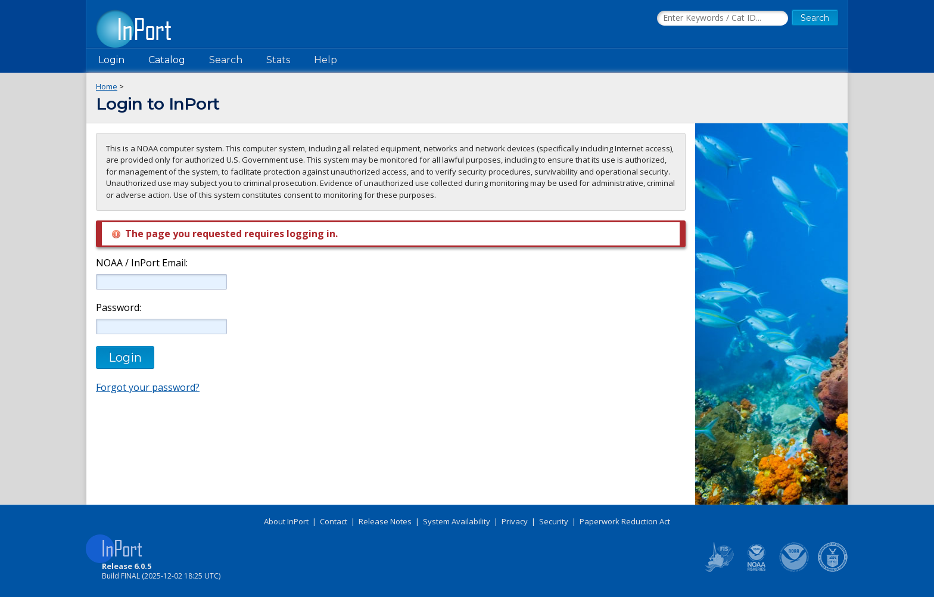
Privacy (515, 521)
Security (553, 521)
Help (325, 60)
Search (225, 60)
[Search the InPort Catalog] (722, 18)
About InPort (286, 521)
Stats (278, 60)
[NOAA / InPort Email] (161, 282)
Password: (118, 307)
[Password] (161, 326)
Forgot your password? (148, 387)
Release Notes (385, 521)
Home (106, 86)
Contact (333, 521)
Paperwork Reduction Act (625, 521)
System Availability (456, 521)
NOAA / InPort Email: (140, 263)
